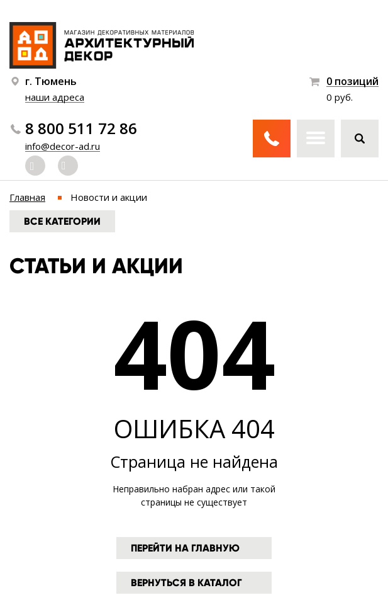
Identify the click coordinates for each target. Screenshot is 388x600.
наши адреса (54, 97)
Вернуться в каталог (186, 583)
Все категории (62, 221)
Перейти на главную (185, 548)
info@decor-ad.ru (62, 146)
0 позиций (352, 81)
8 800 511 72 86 (81, 128)
